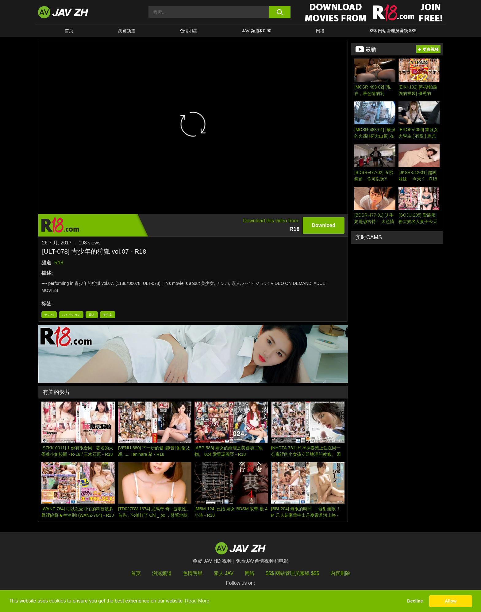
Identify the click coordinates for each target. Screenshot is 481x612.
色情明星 (188, 30)
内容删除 (340, 573)
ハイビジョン (71, 314)
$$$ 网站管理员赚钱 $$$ (392, 30)
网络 (320, 30)
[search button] (279, 12)
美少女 (107, 314)
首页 (69, 30)
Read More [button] (197, 600)
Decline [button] (415, 601)
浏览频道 (126, 30)
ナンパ (49, 314)
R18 (58, 262)
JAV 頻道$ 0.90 (256, 30)
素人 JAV (224, 573)
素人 (92, 314)
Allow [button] (450, 601)
